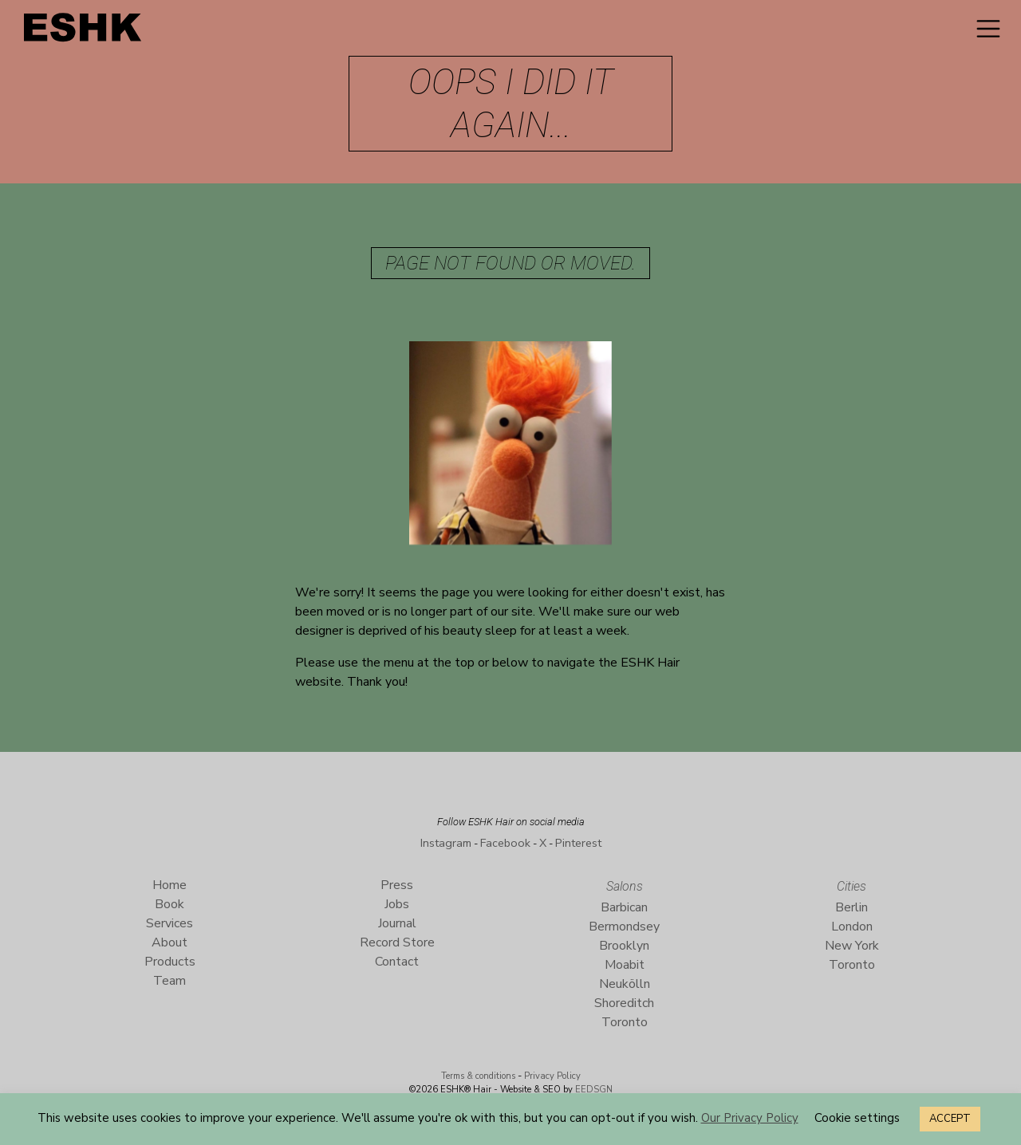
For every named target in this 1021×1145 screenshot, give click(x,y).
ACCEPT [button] (950, 1119)
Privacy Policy (552, 1076)
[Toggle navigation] (988, 29)
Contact (397, 961)
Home (169, 885)
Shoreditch (624, 1003)
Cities (851, 886)
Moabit (625, 965)
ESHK (84, 31)
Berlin (851, 907)
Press (396, 885)
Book (169, 904)
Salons (624, 886)
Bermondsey (624, 926)
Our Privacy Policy (749, 1118)
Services (169, 923)
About (169, 942)
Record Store (397, 942)
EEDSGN (593, 1090)
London (852, 926)
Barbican (624, 907)
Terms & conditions (478, 1076)
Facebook (505, 843)
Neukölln (624, 984)
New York (852, 945)
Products (169, 961)
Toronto (624, 1022)
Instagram (445, 843)
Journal (397, 923)
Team (169, 981)
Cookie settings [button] (857, 1118)
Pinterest (578, 843)
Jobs (396, 904)
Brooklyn (624, 945)
